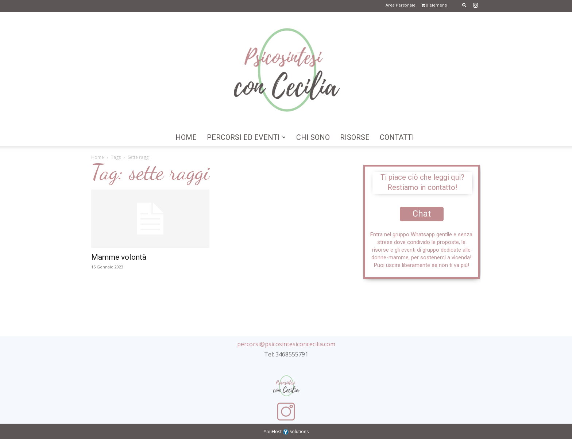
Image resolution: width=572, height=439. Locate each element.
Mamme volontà (118, 257)
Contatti (397, 137)
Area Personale (401, 5)
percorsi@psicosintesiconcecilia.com (286, 344)
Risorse (355, 137)
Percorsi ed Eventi (246, 137)
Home (186, 137)
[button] (464, 5)
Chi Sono (313, 137)
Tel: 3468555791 (286, 354)
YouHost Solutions (286, 431)
